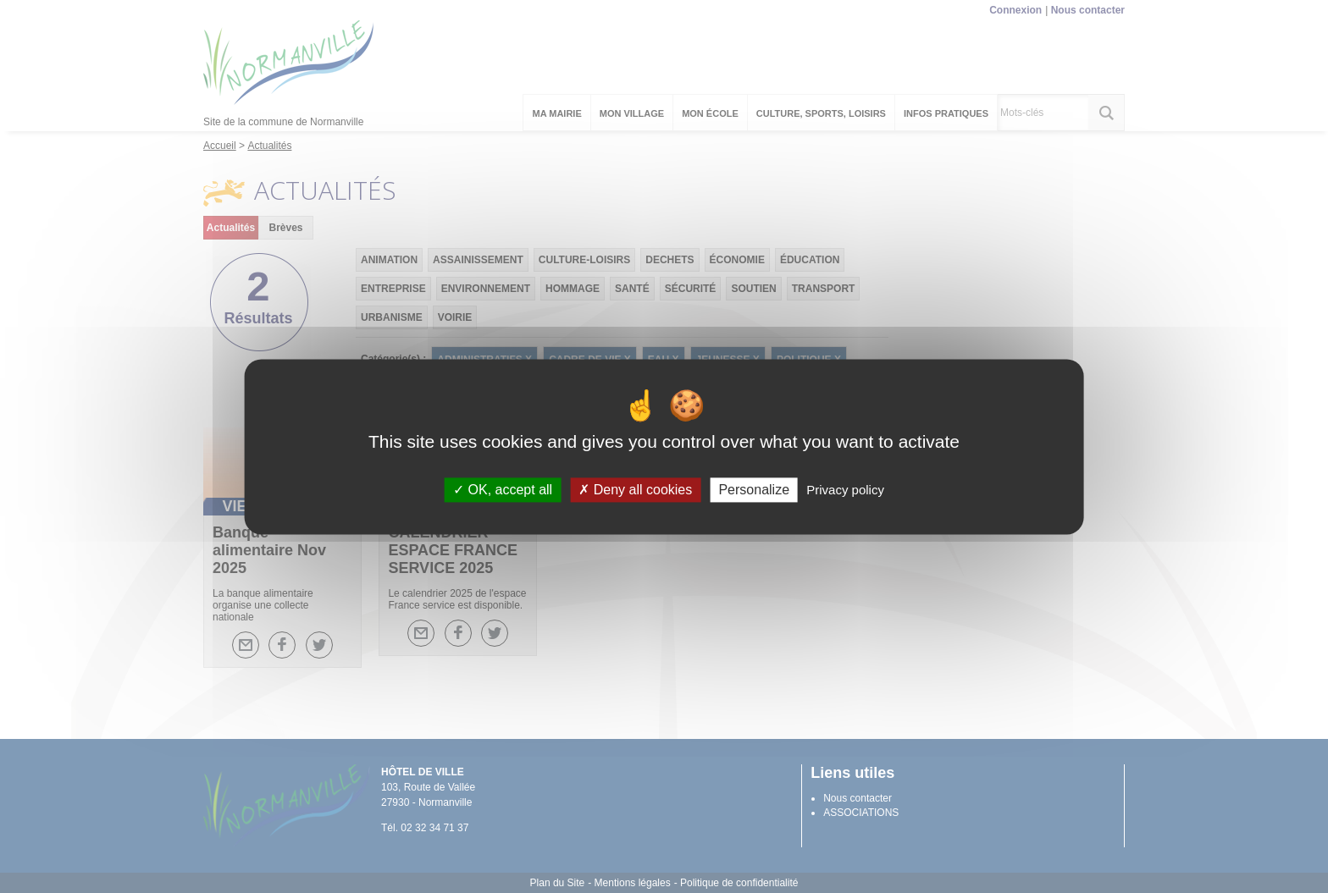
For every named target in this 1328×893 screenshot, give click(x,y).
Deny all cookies (635, 489)
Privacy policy (845, 489)
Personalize (753, 489)
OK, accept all (502, 489)
